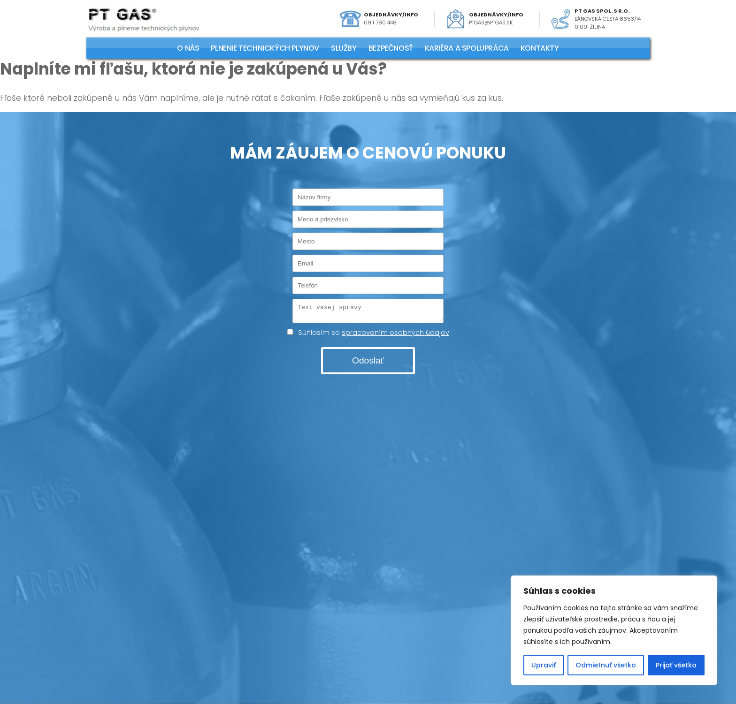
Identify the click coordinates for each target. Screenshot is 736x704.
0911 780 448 (380, 22)
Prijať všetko (676, 665)
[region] (614, 630)
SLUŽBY (344, 48)
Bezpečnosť (390, 48)
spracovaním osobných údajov (395, 335)
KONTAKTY (540, 48)
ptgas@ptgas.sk (491, 22)
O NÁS (188, 48)
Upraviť (543, 665)
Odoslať (368, 363)
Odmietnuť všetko (605, 665)
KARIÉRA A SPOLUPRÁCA (467, 48)
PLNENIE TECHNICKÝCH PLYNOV (265, 48)
